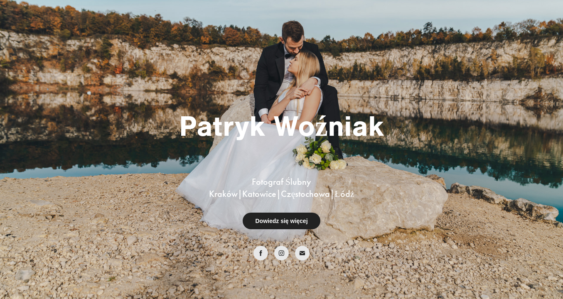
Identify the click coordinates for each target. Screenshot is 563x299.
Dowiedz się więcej (281, 221)
